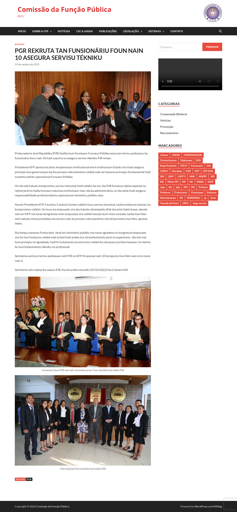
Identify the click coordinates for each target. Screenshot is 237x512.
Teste (213, 197)
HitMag (217, 506)
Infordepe (177, 171)
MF (184, 181)
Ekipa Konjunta (168, 165)
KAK (188, 171)
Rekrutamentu (168, 197)
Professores (180, 192)
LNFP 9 (182, 176)
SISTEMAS (154, 31)
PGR (29, 479)
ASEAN (176, 154)
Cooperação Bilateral (173, 114)
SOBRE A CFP (40, 31)
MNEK (200, 181)
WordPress (201, 506)
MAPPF (203, 176)
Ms (170, 187)
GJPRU (164, 171)
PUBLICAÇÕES (108, 31)
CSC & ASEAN (84, 31)
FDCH (183, 165)
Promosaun (197, 192)
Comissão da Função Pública (64, 9)
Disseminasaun (168, 160)
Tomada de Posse (169, 203)
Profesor (203, 187)
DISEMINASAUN (193, 154)
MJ (191, 181)
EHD (198, 160)
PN (193, 187)
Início (22, 31)
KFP (197, 171)
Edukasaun (186, 160)
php (178, 187)
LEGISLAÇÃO (131, 31)
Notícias (64, 31)
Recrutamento (169, 133)
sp (205, 197)
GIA (209, 165)
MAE (192, 176)
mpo (162, 187)
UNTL (186, 203)
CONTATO (176, 31)
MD (213, 176)
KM (162, 176)
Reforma (211, 192)
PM (185, 187)
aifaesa (164, 154)
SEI (181, 197)
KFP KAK (208, 171)
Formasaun (197, 165)
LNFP (171, 176)
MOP (210, 181)
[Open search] (220, 31)
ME (162, 181)
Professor (165, 192)
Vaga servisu (199, 203)
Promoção (166, 126)
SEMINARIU (193, 197)
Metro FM (173, 181)
